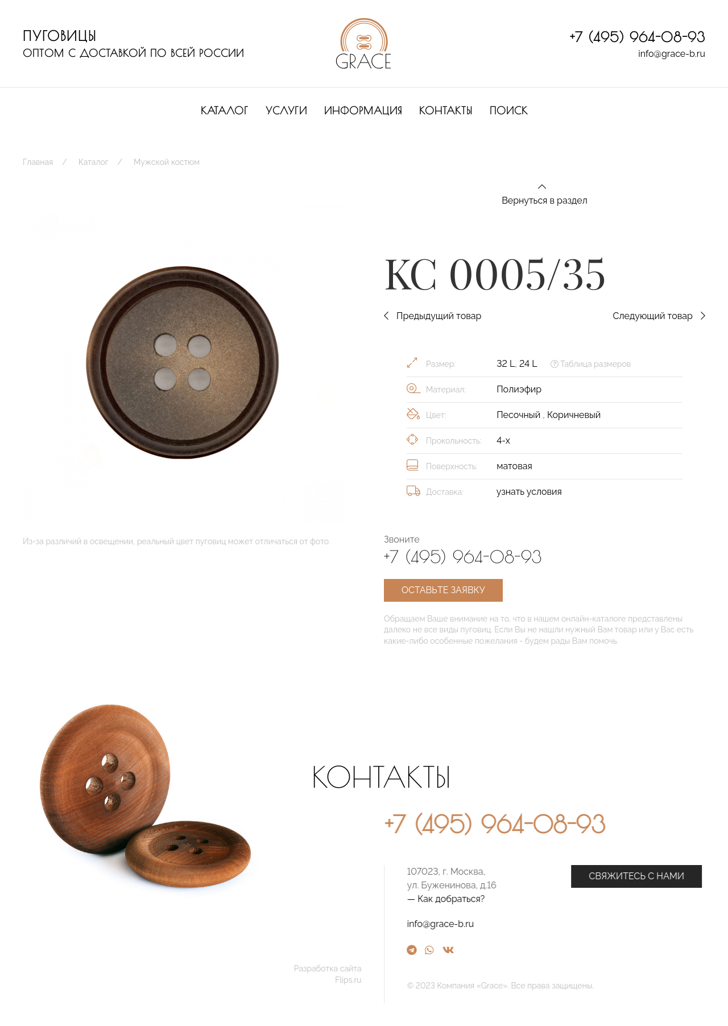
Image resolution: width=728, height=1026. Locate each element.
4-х (503, 440)
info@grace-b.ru (671, 53)
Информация (363, 111)
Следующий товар (659, 316)
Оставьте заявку (443, 590)
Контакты (446, 111)
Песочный (520, 414)
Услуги (286, 111)
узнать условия (529, 491)
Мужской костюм (167, 162)
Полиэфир (519, 389)
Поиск (509, 111)
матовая (514, 466)
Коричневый (574, 414)
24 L (528, 363)
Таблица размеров (591, 364)
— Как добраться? (547, 898)
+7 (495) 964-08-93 (637, 37)
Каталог (225, 111)
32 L (506, 363)
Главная (38, 162)
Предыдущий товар (432, 316)
